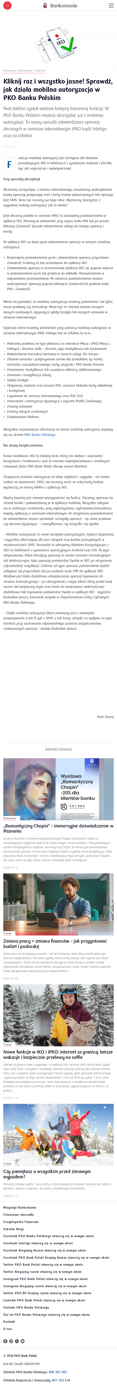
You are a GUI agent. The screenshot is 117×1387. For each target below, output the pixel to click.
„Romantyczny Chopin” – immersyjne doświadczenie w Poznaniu (58, 833)
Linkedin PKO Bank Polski (44, 1300)
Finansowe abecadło (18, 1215)
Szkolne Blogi (13, 1229)
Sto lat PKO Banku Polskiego (46, 1315)
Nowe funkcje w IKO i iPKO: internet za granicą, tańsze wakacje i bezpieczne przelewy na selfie (58, 1059)
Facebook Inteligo (38, 1243)
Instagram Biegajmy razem (45, 1286)
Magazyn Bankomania (19, 1207)
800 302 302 (58, 1372)
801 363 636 (61, 1380)
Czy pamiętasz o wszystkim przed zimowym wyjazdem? (47, 1179)
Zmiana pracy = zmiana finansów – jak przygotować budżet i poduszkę (55, 948)
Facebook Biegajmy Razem (44, 1250)
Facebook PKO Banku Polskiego (48, 1236)
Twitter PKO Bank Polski (43, 1264)
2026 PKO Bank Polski (22, 1356)
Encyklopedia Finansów (21, 1222)
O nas (7, 1329)
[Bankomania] (60, 5)
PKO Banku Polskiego (39, 439)
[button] (7, 5)
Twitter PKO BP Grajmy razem (47, 1293)
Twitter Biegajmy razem (42, 1272)
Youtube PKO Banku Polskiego (26, 1307)
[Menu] (111, 5)
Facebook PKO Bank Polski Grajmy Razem (56, 1257)
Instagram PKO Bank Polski (45, 1279)
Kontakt (9, 1322)
